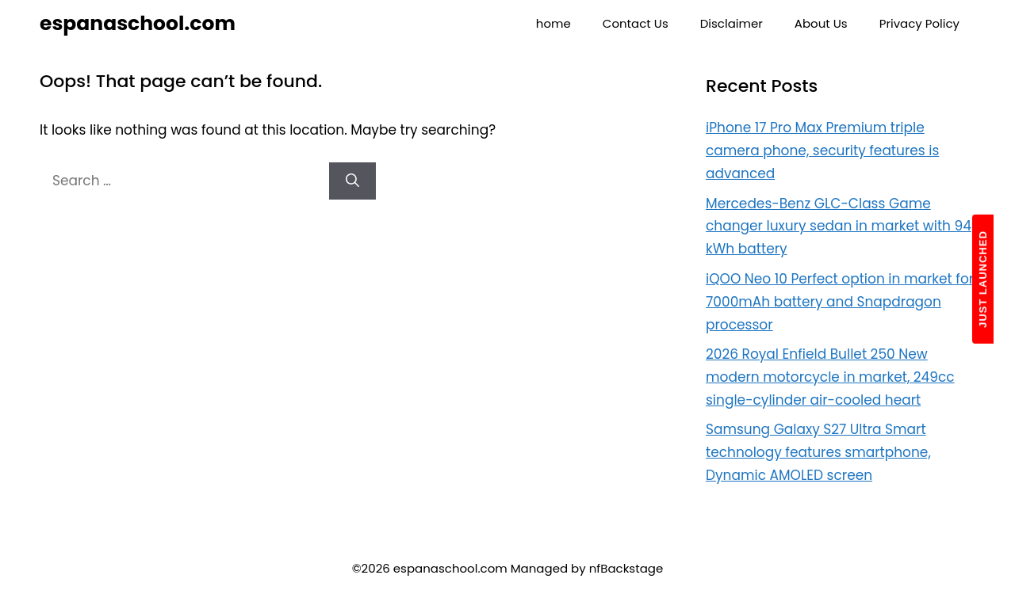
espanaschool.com (138, 23)
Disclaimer (731, 23)
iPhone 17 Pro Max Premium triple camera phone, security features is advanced (822, 150)
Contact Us (635, 23)
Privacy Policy (919, 23)
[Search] (352, 181)
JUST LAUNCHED (983, 279)
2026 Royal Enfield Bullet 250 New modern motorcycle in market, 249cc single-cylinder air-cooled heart (830, 377)
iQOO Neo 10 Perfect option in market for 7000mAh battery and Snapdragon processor (840, 301)
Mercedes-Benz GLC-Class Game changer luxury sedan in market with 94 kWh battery (838, 226)
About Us (821, 23)
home (553, 23)
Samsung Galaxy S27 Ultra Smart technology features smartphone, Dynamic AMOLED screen (818, 452)
